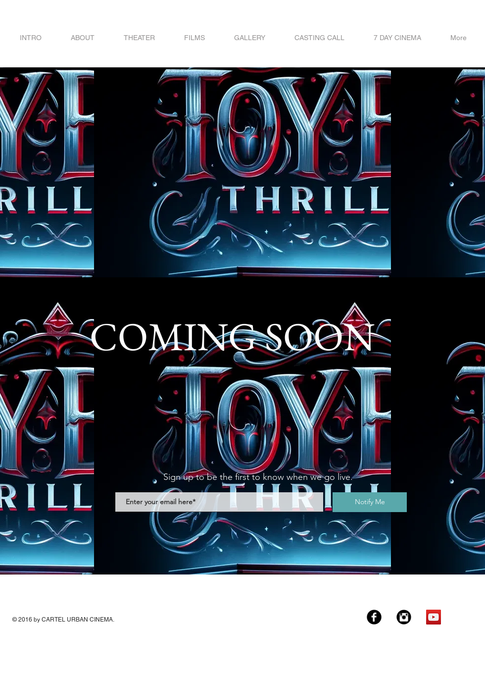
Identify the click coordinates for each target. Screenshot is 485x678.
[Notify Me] (370, 502)
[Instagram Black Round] (403, 617)
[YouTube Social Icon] (433, 617)
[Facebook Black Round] (374, 617)
